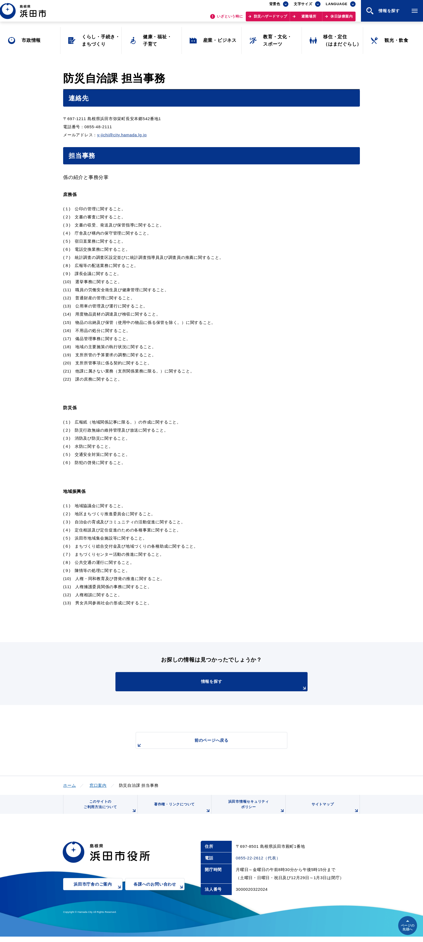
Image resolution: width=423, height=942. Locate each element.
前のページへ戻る (205, 743)
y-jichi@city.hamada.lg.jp (122, 135)
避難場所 (308, 19)
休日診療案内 (341, 19)
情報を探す (225, 685)
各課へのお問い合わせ (159, 893)
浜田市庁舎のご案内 (98, 893)
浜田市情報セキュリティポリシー (255, 810)
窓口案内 (98, 785)
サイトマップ (335, 812)
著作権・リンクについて (181, 812)
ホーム (69, 785)
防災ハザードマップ (270, 19)
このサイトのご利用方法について (109, 810)
